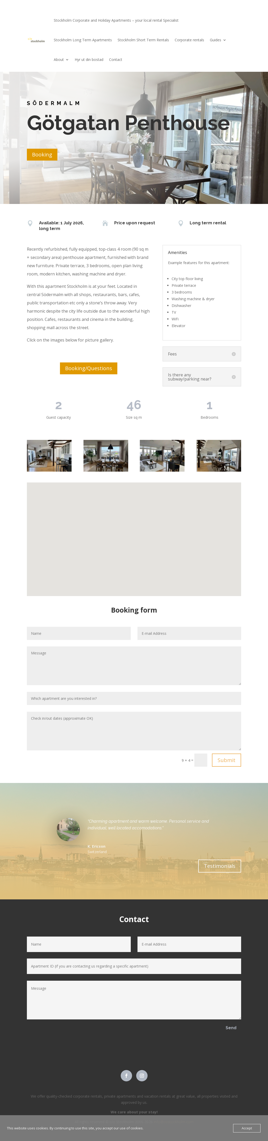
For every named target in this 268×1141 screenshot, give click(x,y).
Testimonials (219, 865)
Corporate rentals (189, 39)
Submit (226, 760)
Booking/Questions (88, 368)
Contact (115, 59)
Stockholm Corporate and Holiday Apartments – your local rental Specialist (116, 20)
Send (231, 1027)
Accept (247, 1128)
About (59, 59)
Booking (42, 154)
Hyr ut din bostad (89, 59)
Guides (215, 39)
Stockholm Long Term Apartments (83, 39)
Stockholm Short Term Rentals (143, 39)
